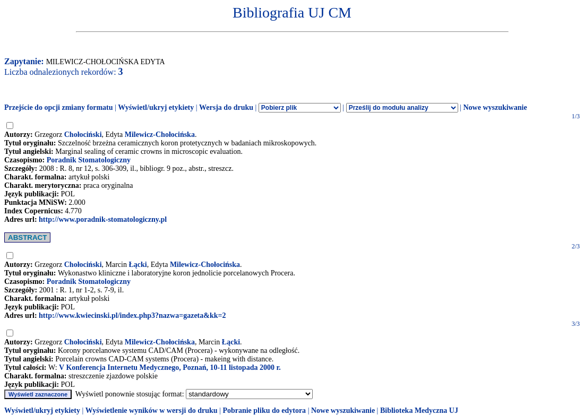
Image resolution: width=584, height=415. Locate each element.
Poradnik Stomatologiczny (89, 160)
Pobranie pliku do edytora (264, 410)
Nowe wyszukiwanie (495, 107)
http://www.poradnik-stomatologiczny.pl (103, 219)
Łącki (137, 265)
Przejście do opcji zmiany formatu (58, 107)
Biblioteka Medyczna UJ (419, 410)
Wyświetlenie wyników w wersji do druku (151, 410)
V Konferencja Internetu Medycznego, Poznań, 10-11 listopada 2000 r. (170, 367)
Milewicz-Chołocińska (160, 135)
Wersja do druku (226, 107)
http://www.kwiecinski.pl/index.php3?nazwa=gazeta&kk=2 (132, 315)
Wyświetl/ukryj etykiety (156, 107)
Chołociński (83, 135)
